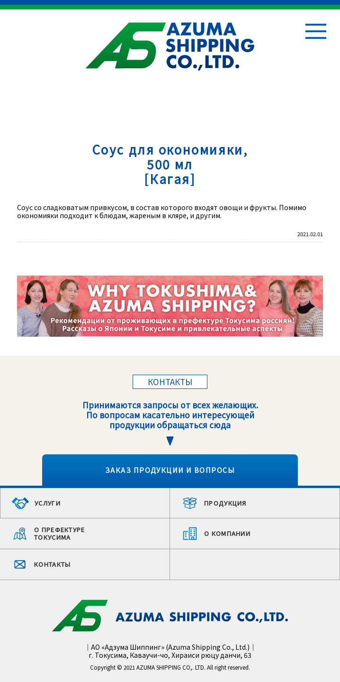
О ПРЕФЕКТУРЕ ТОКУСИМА (59, 533)
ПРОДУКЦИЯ (225, 502)
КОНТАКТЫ (52, 564)
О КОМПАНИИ (227, 533)
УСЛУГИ (48, 502)
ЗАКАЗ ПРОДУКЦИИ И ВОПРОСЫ (170, 470)
